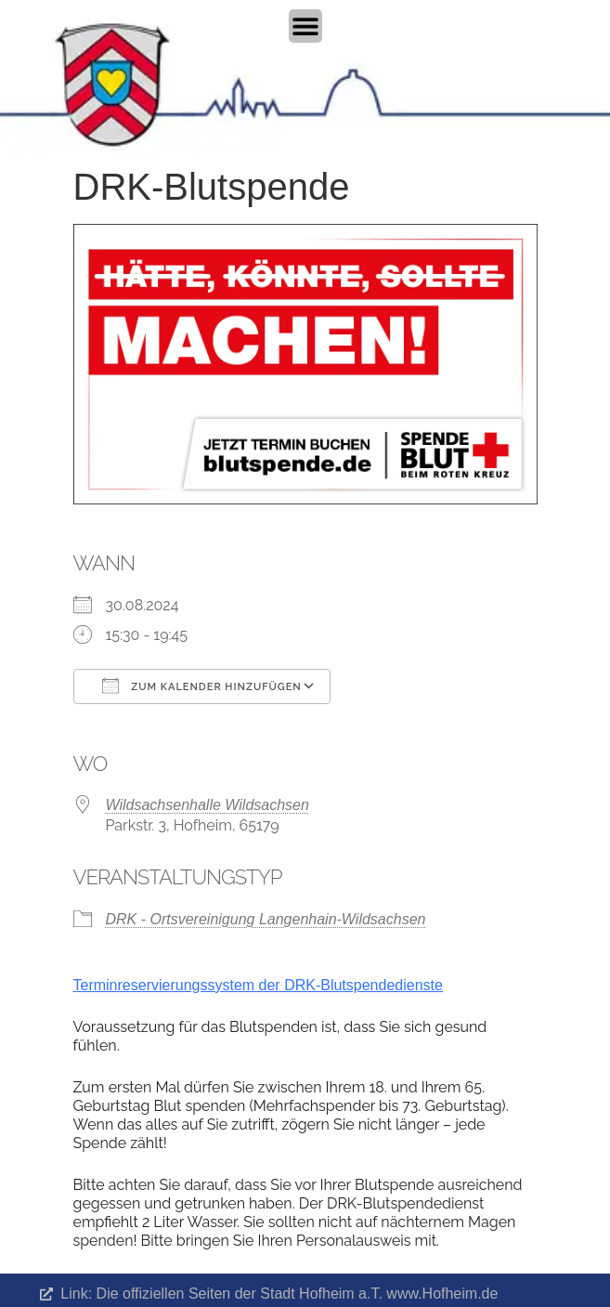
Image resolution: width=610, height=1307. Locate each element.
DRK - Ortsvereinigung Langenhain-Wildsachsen (266, 919)
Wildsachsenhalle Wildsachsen (207, 805)
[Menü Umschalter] (305, 26)
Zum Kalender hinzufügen (202, 685)
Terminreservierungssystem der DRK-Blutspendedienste (258, 985)
